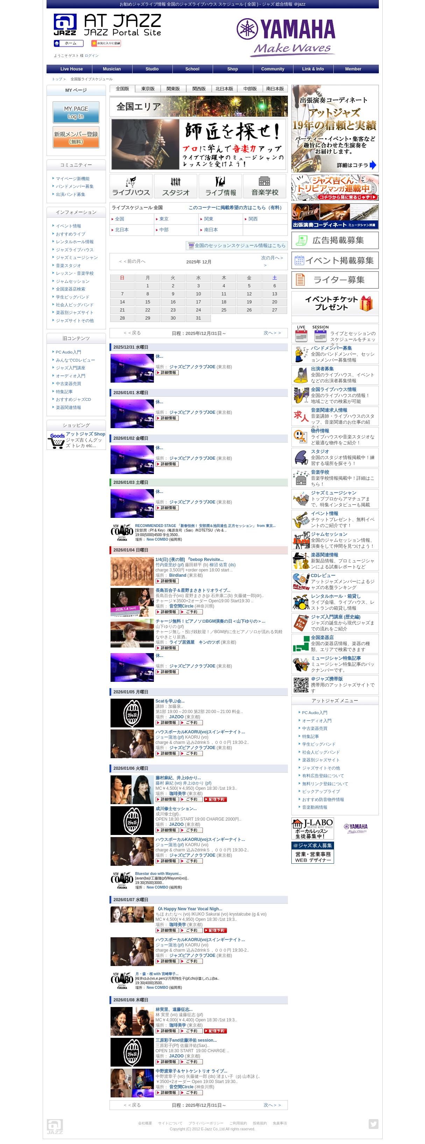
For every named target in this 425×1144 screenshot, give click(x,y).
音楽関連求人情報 (329, 410)
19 (249, 301)
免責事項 (280, 1123)
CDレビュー (323, 575)
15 (147, 301)
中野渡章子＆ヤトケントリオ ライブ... (191, 1071)
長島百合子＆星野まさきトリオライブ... (193, 590)
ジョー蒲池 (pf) (170, 737)
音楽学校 (320, 472)
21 (122, 310)
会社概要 (145, 1123)
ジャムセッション (73, 281)
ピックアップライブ (321, 791)
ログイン (92, 55)
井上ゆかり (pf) (197, 783)
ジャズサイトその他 (75, 320)
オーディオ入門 (70, 376)
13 (274, 293)
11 (223, 293)
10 (198, 293)
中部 (162, 229)
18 (223, 301)
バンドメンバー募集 (75, 186)
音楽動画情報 (314, 807)
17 (198, 301)
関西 (251, 218)
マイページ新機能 (73, 179)
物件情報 (320, 430)
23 (173, 310)
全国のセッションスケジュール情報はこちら (240, 245)
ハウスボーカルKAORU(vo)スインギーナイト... (200, 731)
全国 (118, 218)
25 (223, 310)
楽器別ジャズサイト (75, 312)
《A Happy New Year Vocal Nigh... (189, 908)
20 (274, 301)
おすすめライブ (70, 234)
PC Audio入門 (68, 352)
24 (198, 310)
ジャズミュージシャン (77, 257)
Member (353, 69)
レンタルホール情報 (75, 242)
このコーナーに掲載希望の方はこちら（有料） (236, 207)
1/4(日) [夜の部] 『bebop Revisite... (190, 559)
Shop (232, 69)
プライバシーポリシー (206, 1123)
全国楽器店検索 (70, 289)
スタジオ (320, 451)
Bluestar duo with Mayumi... (158, 874)
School (192, 69)
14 (122, 301)
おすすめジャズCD (73, 399)
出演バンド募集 (70, 194)
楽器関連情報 (68, 407)
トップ (57, 79)
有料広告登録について (323, 776)
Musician (112, 69)
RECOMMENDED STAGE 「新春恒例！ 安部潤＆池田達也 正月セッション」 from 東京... (205, 526)
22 (147, 310)
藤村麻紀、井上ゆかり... (178, 777)
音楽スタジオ (68, 265)
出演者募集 (322, 368)
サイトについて (170, 1123)
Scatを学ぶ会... (170, 701)
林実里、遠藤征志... (174, 1009)
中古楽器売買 (68, 384)
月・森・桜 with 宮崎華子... (157, 974)
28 (122, 318)
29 (147, 318)
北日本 (120, 229)
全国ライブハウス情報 (333, 389)
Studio (152, 69)
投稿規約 (260, 1123)
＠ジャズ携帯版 (327, 678)
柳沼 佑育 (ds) (223, 564)
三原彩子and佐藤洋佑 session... (186, 1040)
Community (272, 69)
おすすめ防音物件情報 (323, 799)
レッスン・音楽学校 (75, 273)
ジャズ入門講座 (70, 368)
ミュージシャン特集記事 (336, 658)
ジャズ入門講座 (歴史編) (336, 616)
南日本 (209, 229)
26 (249, 310)
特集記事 (64, 392)
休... (159, 356)
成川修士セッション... (176, 808)
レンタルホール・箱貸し (336, 596)
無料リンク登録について (325, 784)
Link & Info (313, 69)
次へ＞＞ (273, 332)
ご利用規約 (238, 1123)
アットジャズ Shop (86, 434)
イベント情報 (68, 226)
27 (274, 310)
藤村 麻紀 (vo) (169, 783)
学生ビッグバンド (73, 297)
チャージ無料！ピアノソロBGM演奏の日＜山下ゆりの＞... (210, 621)
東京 (162, 218)
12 (249, 293)
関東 (206, 218)
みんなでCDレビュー (75, 360)
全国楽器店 (322, 637)
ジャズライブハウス (75, 250)
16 (173, 301)
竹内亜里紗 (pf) (170, 564)
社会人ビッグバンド (75, 305)
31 (198, 318)
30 (173, 318)
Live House (72, 69)
